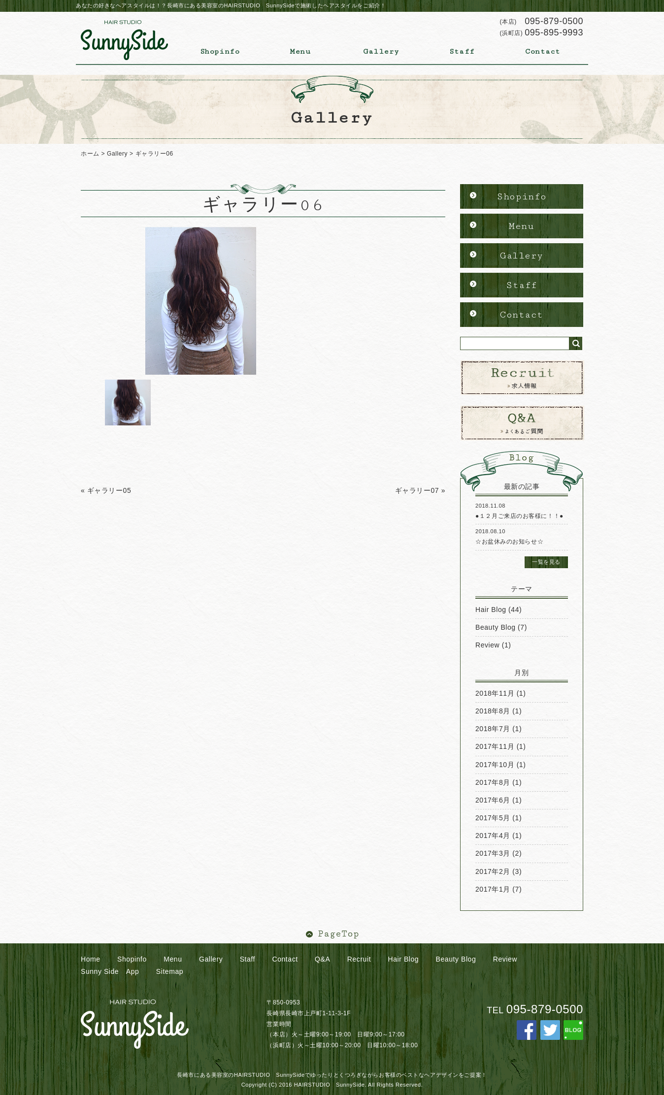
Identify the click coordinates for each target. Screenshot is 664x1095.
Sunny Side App (110, 971)
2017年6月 (492, 800)
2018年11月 (494, 693)
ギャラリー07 (417, 490)
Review (487, 645)
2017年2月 (492, 871)
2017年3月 (492, 853)
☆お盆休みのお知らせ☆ (509, 541)
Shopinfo (219, 51)
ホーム (90, 153)
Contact (543, 51)
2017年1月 (492, 889)
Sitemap (169, 971)
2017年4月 (492, 835)
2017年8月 (492, 782)
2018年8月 (492, 711)
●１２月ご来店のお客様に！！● (519, 516)
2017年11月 (494, 746)
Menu (300, 51)
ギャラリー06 (154, 153)
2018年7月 (492, 729)
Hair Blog (490, 609)
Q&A (322, 959)
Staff (462, 51)
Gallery (381, 51)
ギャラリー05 (109, 490)
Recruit (359, 959)
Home (90, 959)
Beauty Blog (495, 627)
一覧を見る (546, 562)
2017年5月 (492, 818)
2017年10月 (494, 765)
